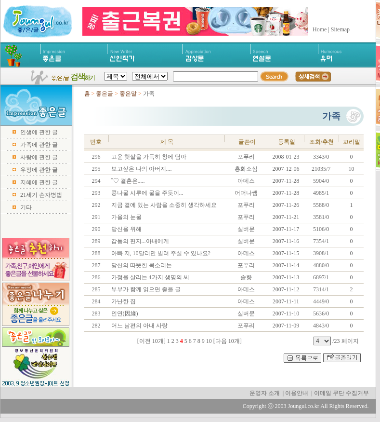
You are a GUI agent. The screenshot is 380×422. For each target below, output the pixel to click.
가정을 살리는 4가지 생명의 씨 (149, 277)
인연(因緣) (124, 313)
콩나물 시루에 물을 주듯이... (146, 193)
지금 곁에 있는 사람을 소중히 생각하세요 (163, 205)
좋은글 (104, 93)
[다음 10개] (227, 341)
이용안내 (296, 393)
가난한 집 (123, 301)
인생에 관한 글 (39, 132)
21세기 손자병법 (41, 194)
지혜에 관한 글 (39, 182)
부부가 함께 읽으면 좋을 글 (145, 289)
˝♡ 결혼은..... (127, 180)
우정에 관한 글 (39, 169)
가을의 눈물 (126, 217)
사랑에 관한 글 (39, 157)
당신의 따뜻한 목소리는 (141, 265)
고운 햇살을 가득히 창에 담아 (148, 156)
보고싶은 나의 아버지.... (141, 168)
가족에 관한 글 (39, 144)
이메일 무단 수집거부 (341, 393)
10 (209, 341)
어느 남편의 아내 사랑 (139, 325)
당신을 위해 (126, 229)
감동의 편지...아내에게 (139, 241)
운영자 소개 (264, 393)
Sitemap (340, 29)
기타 (26, 207)
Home (320, 29)
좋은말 (128, 93)
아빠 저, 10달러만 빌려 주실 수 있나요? (160, 253)
